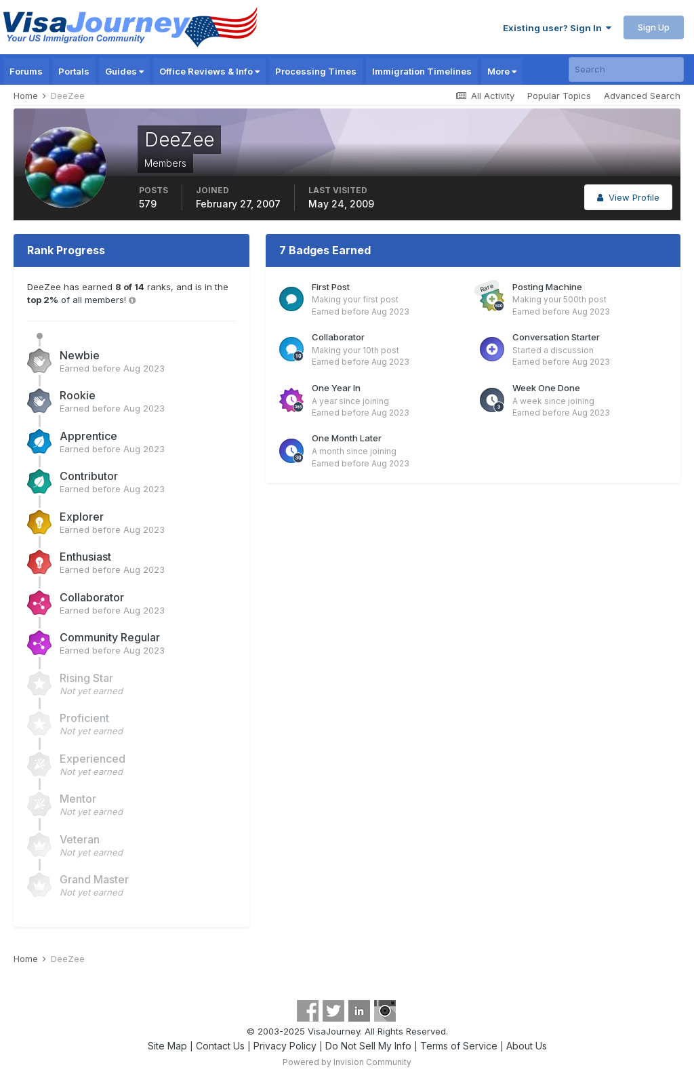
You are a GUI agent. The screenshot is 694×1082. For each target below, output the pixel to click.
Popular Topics (559, 95)
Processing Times (315, 71)
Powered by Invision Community (347, 1062)
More (501, 71)
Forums (26, 71)
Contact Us (220, 1045)
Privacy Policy (285, 1045)
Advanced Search (642, 95)
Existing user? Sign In (557, 27)
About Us (526, 1045)
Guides (124, 71)
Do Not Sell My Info (368, 1045)
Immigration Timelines (422, 71)
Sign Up (654, 27)
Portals (73, 71)
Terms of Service (458, 1045)
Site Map (167, 1045)
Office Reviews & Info (209, 71)
